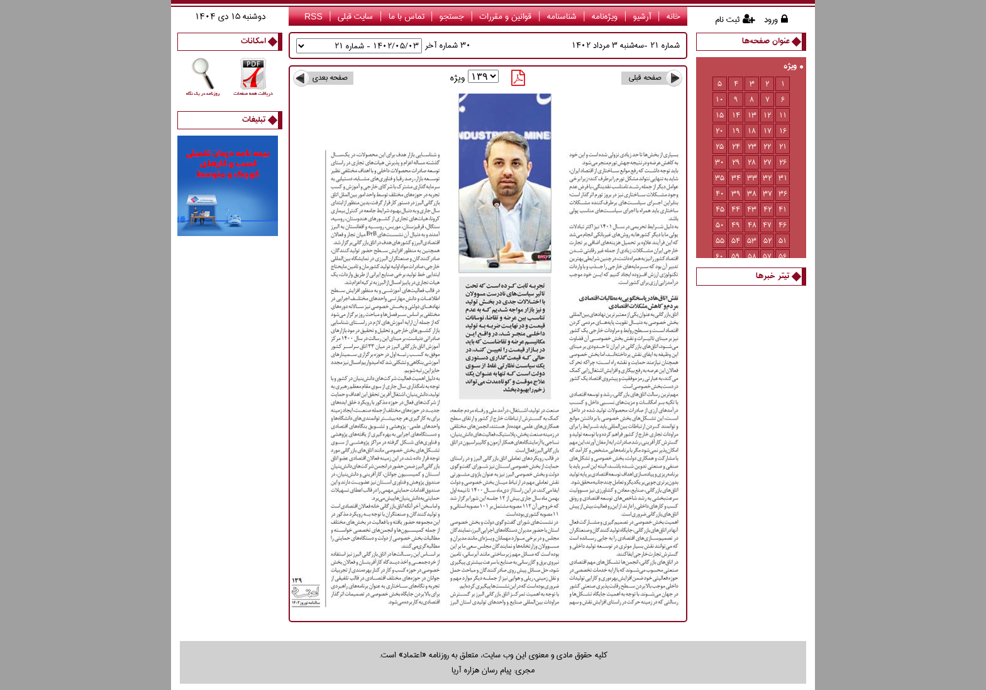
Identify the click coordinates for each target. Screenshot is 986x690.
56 (782, 256)
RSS (313, 16)
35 (719, 178)
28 (752, 162)
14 (736, 115)
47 (767, 225)
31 (782, 178)
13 (752, 115)
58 (752, 256)
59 (735, 256)
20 (720, 130)
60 (720, 256)
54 (735, 240)
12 (767, 115)
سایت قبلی (355, 16)
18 (752, 130)
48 (752, 225)
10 (720, 99)
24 (736, 146)
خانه (673, 16)
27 (767, 162)
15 (720, 115)
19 (736, 130)
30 (719, 162)
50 (720, 225)
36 (782, 193)
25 (720, 146)
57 (767, 256)
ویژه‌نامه (605, 16)
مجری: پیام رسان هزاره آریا (493, 669)
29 (736, 162)
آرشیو (642, 16)
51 (782, 240)
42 (767, 209)
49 (735, 225)
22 (767, 146)
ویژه (793, 67)
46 (782, 225)
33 (752, 178)
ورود (771, 19)
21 (783, 146)
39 (736, 193)
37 (767, 193)
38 (751, 193)
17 (767, 130)
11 (783, 115)
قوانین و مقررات (505, 16)
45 (720, 209)
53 (751, 240)
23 (752, 146)
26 (783, 162)
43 (751, 209)
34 (736, 178)
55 (720, 240)
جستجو (452, 16)
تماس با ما (406, 16)
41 (782, 209)
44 (735, 209)
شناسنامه (562, 16)
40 (720, 193)
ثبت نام (727, 19)
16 (783, 130)
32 (767, 178)
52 (767, 240)
